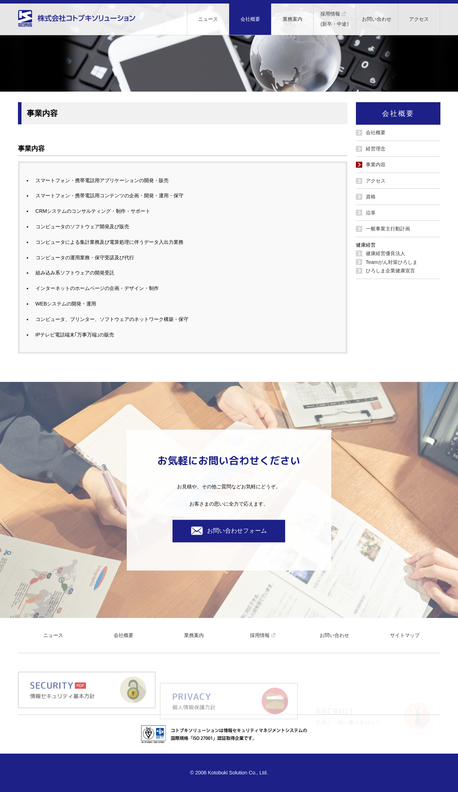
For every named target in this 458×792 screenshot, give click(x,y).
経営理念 (375, 148)
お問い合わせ (376, 19)
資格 (371, 196)
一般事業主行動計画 (388, 228)
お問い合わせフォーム (229, 531)
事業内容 (375, 164)
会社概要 (250, 19)
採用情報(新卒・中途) (334, 17)
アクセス (419, 19)
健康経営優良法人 (385, 253)
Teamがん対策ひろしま (392, 262)
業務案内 (292, 19)
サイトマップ (405, 635)
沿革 (371, 213)
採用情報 (264, 635)
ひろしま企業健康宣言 (390, 270)
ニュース (208, 19)
